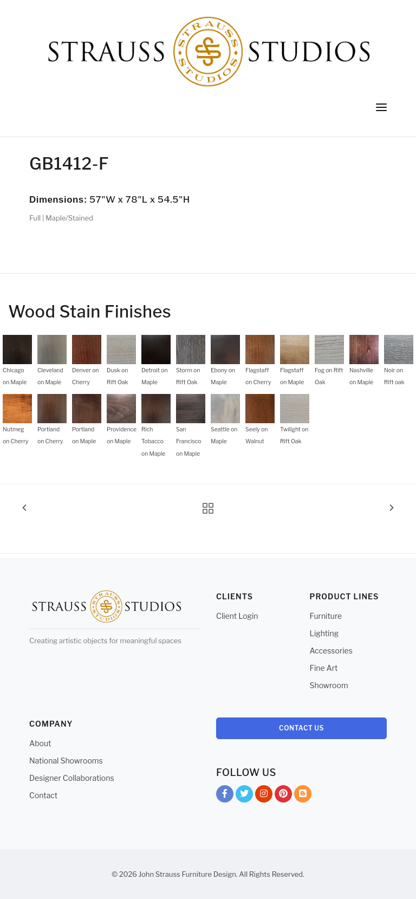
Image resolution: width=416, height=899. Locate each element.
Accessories (331, 650)
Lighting (324, 633)
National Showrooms (66, 760)
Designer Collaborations (71, 777)
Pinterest (283, 796)
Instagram (263, 796)
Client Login (237, 615)
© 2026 (124, 874)
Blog (302, 796)
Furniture (326, 615)
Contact (43, 795)
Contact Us (301, 728)
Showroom (329, 685)
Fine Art (324, 667)
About (40, 743)
